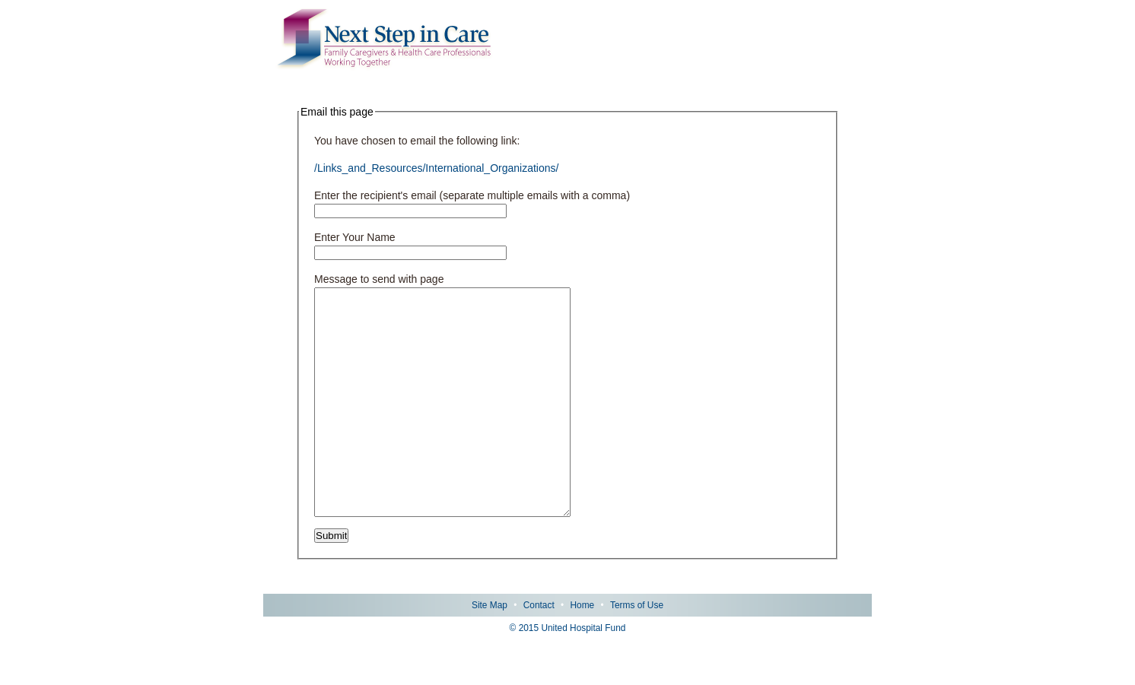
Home (582, 650)
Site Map (489, 650)
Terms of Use (636, 650)
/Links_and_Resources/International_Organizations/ (436, 168)
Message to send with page (379, 279)
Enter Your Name (355, 237)
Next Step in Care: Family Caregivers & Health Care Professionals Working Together (384, 39)
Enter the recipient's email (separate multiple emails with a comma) (472, 195)
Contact (539, 650)
